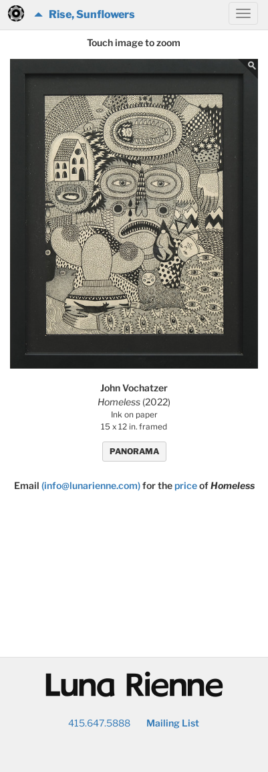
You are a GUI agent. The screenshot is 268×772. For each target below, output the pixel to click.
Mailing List (172, 723)
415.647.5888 (99, 723)
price (185, 485)
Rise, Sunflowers (84, 14)
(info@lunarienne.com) (90, 485)
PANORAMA (134, 451)
